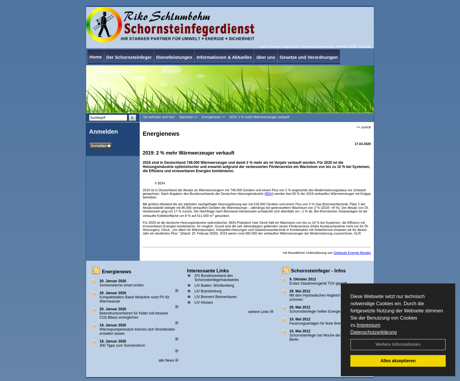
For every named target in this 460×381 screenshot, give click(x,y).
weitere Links (260, 312)
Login (262, 46)
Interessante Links (208, 270)
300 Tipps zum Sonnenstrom (122, 345)
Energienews (116, 271)
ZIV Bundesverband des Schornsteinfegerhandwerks (217, 278)
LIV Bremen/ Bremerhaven (216, 297)
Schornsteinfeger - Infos (318, 270)
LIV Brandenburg (208, 291)
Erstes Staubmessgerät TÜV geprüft (318, 283)
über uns (265, 57)
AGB (352, 46)
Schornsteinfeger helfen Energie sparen (321, 311)
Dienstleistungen (174, 57)
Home (95, 56)
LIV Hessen (204, 302)
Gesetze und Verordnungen (309, 57)
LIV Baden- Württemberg (214, 285)
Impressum (368, 325)
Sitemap (365, 46)
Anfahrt (341, 46)
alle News (168, 360)
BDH (268, 193)
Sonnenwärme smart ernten (122, 285)
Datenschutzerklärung (373, 332)
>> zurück (364, 127)
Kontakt (274, 46)
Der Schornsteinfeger (129, 57)
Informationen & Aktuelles (224, 57)
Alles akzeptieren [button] (398, 360)
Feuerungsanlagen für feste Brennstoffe (321, 323)
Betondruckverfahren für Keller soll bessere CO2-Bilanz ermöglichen (134, 315)
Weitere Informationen (398, 344)
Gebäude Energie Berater (352, 252)
